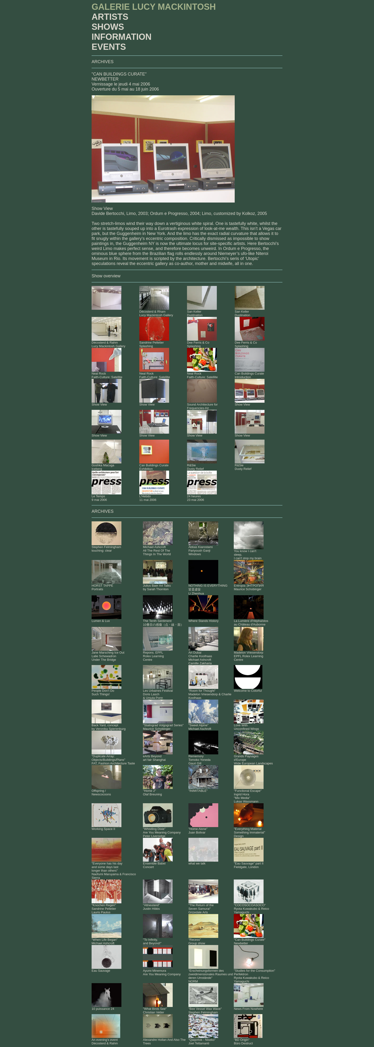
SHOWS (108, 27)
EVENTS (109, 47)
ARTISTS (110, 17)
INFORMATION (121, 37)
